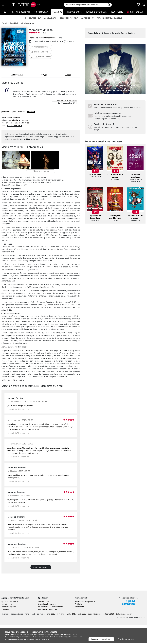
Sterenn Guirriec (22, 123)
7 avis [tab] (44, 75)
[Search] (85, 5)
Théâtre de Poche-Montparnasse (42, 38)
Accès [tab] (68, 75)
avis (39, 52)
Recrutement (6, 622)
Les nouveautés (50, 18)
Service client (43, 620)
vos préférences (62, 637)
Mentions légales (8, 625)
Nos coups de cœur (33, 18)
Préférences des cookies (48, 627)
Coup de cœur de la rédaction (64, 100)
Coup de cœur (19, 112)
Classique (57, 12)
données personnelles (53, 625)
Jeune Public (117, 12)
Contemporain (41, 12)
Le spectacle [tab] (17, 75)
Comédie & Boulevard (20, 12)
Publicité (78, 622)
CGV (40, 625)
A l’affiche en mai (87, 18)
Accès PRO (79, 625)
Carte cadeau (135, 12)
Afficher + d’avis (40, 564)
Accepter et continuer (101, 639)
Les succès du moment (68, 18)
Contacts (5, 627)
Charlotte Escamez (20, 120)
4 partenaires (22, 637)
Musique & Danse (74, 12)
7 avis (43, 33)
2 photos (39, 47)
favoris (41, 57)
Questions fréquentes (47, 622)
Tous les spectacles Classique (109, 18)
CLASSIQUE (6, 112)
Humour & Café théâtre (97, 12)
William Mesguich (14, 125)
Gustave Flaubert (12, 117)
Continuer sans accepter (129, 639)
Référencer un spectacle (85, 620)
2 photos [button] (67, 160)
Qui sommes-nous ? (9, 620)
